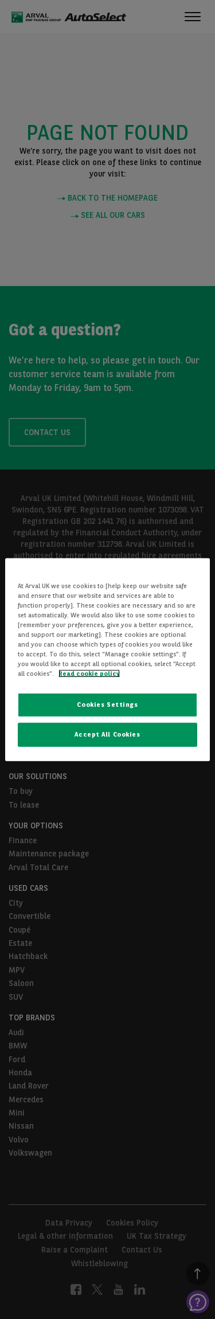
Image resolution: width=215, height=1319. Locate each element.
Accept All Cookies (107, 734)
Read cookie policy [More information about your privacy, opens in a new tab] (89, 674)
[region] (107, 659)
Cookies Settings (107, 704)
